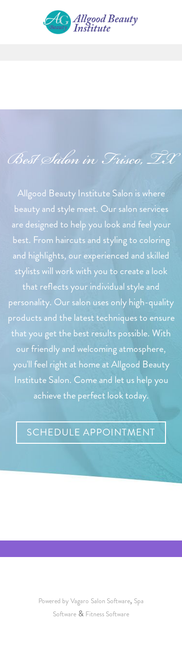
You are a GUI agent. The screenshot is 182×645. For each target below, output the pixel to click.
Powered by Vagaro (63, 601)
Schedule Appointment (91, 432)
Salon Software (110, 601)
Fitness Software (107, 614)
